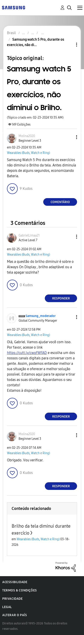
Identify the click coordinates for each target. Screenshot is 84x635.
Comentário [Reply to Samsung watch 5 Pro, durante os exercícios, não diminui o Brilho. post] (60, 202)
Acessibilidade (14, 582)
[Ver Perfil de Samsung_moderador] (41, 316)
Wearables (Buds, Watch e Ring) (28, 153)
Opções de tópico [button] (69, 44)
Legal (7, 607)
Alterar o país (14, 615)
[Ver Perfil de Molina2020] (27, 136)
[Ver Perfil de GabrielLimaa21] (29, 235)
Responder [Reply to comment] (61, 298)
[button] (69, 137)
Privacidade (12, 599)
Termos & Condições (19, 590)
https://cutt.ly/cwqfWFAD (27, 353)
